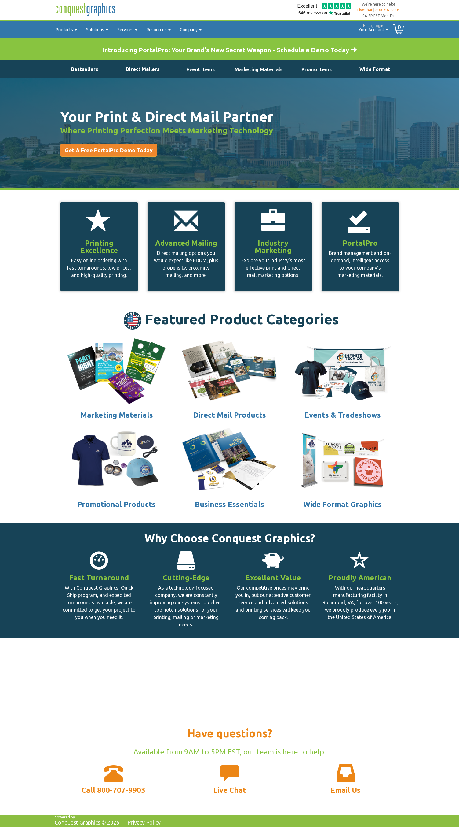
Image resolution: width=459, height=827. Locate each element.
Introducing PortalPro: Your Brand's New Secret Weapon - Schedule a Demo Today (229, 50)
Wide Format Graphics (342, 504)
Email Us (345, 790)
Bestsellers (84, 69)
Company (191, 29)
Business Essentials (229, 504)
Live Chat (229, 790)
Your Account (371, 27)
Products (66, 29)
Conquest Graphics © (87, 822)
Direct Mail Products (229, 415)
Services (127, 29)
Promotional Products (116, 504)
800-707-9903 (387, 10)
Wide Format (374, 69)
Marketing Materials (258, 69)
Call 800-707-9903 (113, 790)
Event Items (200, 69)
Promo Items (316, 69)
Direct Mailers (142, 69)
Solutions (97, 29)
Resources (159, 29)
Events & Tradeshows (342, 415)
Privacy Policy (144, 822)
